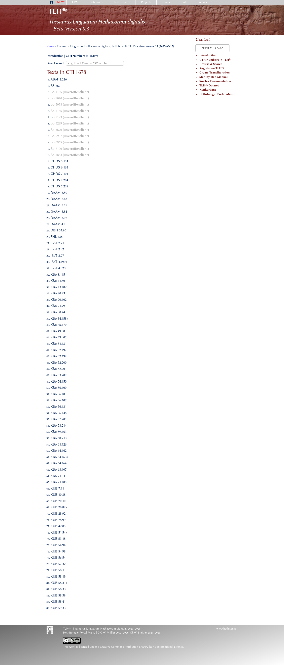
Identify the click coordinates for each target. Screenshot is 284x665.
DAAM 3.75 (59, 205)
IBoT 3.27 (57, 256)
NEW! (60, 2)
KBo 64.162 (58, 450)
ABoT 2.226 (59, 79)
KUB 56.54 (58, 557)
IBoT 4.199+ (59, 262)
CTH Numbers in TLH (82, 56)
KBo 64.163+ (59, 457)
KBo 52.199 (58, 356)
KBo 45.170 (58, 325)
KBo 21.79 (58, 306)
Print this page (212, 48)
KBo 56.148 (58, 413)
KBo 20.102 (58, 300)
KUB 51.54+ (59, 532)
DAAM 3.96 (59, 218)
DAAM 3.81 (59, 212)
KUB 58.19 (58, 576)
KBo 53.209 (58, 375)
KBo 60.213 (58, 438)
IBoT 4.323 (58, 268)
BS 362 (55, 86)
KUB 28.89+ (59, 507)
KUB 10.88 (58, 495)
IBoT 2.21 (57, 243)
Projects (146, 2)
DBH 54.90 (58, 230)
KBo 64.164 (58, 463)
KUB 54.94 (58, 545)
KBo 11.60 (58, 281)
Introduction (55, 56)
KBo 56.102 (58, 400)
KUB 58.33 (58, 589)
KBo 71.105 (58, 482)
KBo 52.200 (58, 362)
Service (202, 2)
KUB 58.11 (58, 570)
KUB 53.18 (58, 539)
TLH (58, 11)
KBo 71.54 (58, 476)
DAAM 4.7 (58, 224)
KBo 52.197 (58, 350)
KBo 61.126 (58, 444)
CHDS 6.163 (59, 167)
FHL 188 (56, 237)
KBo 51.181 (58, 344)
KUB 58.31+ (59, 583)
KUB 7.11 (57, 488)
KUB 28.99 (58, 520)
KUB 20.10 (58, 501)
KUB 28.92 (58, 513)
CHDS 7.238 (59, 186)
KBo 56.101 (58, 394)
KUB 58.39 (58, 595)
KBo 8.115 (58, 274)
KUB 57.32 (58, 564)
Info (185, 2)
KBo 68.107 (58, 469)
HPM (75, 2)
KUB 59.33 (58, 608)
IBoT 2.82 (57, 249)
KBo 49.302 (58, 337)
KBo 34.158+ (59, 318)
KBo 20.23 (58, 293)
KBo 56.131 (58, 406)
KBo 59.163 (58, 432)
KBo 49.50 (58, 331)
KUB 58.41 (58, 601)
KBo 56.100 (58, 388)
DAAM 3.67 (59, 199)
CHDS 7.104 (59, 174)
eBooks (166, 2)
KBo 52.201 (58, 369)
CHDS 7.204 (59, 180)
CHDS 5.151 (59, 161)
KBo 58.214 (58, 425)
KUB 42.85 (58, 526)
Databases (96, 2)
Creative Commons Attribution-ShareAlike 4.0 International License (141, 646)
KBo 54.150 (58, 381)
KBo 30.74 (58, 312)
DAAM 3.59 (59, 193)
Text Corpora (121, 2)
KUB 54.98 (58, 551)
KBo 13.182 (58, 287)
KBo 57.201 (58, 419)
